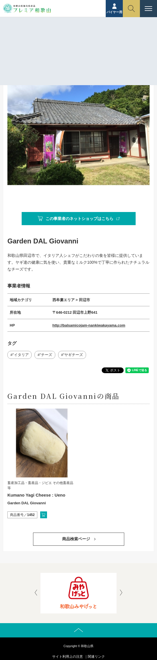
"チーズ (46, 355)
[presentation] (36, 593)
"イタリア (21, 355)
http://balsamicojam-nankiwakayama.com (88, 325)
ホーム (47, 42)
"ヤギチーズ (73, 355)
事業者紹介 (67, 42)
